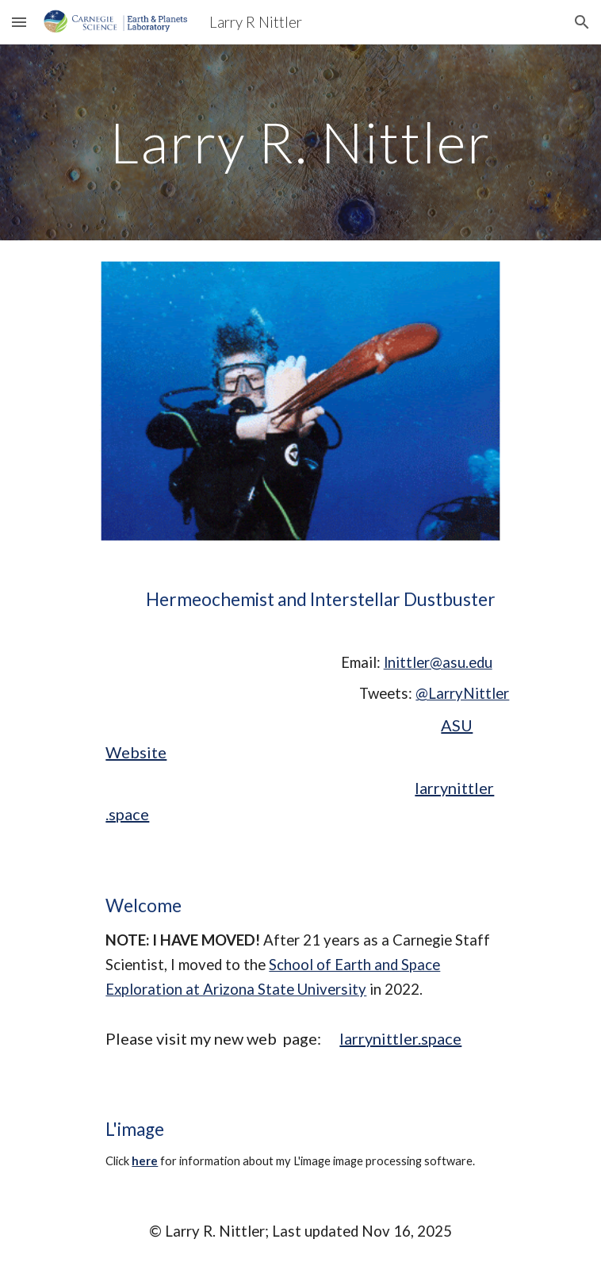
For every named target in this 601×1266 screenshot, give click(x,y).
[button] (19, 22)
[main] (300, 142)
